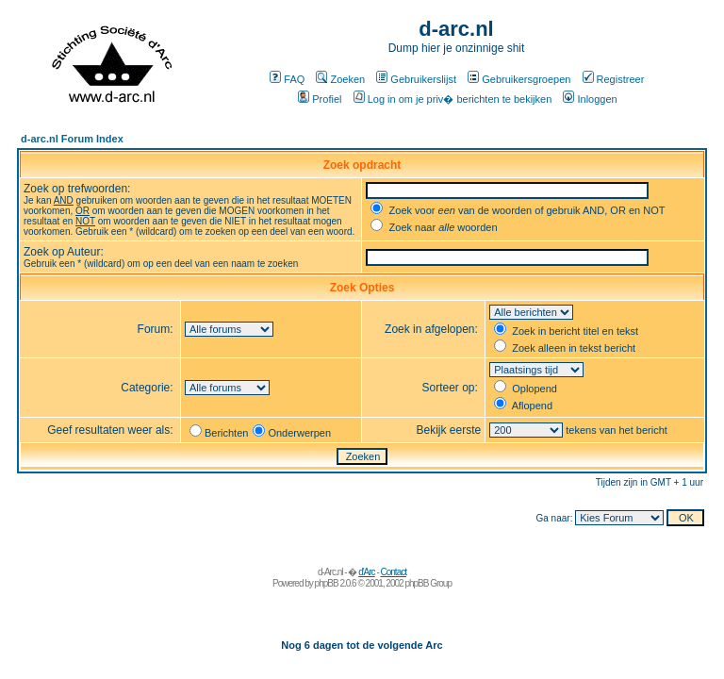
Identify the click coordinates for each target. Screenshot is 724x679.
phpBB (326, 583)
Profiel (319, 99)
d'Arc (366, 572)
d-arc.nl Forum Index (72, 138)
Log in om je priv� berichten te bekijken (453, 99)
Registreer (614, 79)
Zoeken (340, 79)
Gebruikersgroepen (519, 79)
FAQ (287, 79)
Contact (393, 572)
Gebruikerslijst (416, 79)
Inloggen (590, 99)
